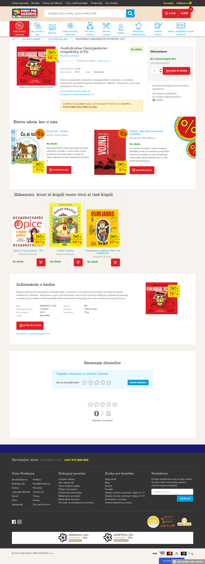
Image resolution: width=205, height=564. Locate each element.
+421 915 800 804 (76, 460)
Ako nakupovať (66, 483)
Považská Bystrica (41, 484)
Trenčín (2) (38, 492)
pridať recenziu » (104, 61)
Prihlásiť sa (184, 3)
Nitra (14, 500)
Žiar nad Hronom (41, 505)
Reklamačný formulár (69, 499)
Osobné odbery (66, 479)
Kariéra (108, 486)
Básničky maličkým (140, 250)
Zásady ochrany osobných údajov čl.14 (125, 496)
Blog (107, 483)
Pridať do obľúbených (166, 93)
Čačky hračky (65, 250)
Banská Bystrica (19, 480)
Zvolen (36, 500)
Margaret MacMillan (143, 137)
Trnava (36, 496)
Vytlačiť (159, 99)
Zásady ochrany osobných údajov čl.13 (125, 493)
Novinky (35, 3)
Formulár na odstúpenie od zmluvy (76, 503)
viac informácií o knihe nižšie (75, 91)
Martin (15, 496)
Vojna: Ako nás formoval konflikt (146, 133)
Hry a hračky (111, 3)
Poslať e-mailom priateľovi (168, 96)
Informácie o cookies (115, 499)
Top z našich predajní (76, 3)
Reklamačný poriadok (69, 496)
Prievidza (37, 488)
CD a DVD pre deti (58, 39)
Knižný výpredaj (20, 3)
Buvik (78, 69)
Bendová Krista (69, 55)
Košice (15, 488)
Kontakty (169, 3)
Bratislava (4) (18, 484)
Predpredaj (96, 3)
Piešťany (37, 480)
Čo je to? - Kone (57, 131)
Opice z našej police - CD (28, 250)
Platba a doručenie (67, 489)
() (86, 61)
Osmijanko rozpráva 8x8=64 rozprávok (102, 251)
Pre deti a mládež (31, 39)
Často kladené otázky (69, 486)
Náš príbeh (110, 479)
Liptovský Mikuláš (21, 492)
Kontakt (109, 489)
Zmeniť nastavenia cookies (118, 503)
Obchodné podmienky (70, 493)
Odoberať (185, 498)
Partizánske (17, 505)
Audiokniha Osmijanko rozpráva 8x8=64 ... (177, 251)
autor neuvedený (57, 134)
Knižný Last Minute (52, 3)
